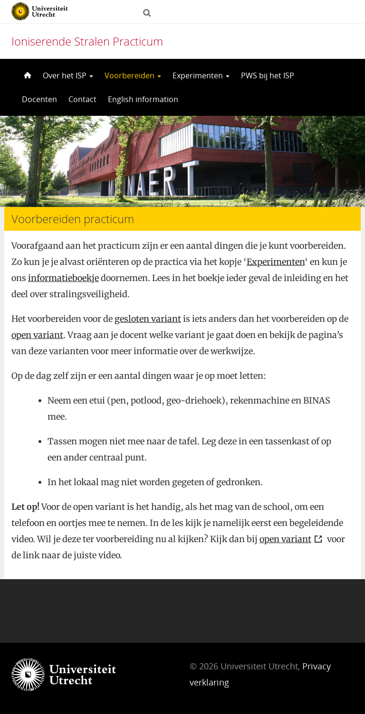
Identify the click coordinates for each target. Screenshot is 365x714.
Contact (82, 99)
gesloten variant (148, 318)
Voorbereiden (133, 75)
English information (143, 99)
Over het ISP (68, 75)
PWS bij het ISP (267, 75)
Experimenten (201, 75)
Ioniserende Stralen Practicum (87, 41)
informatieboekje (63, 277)
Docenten (39, 99)
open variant (37, 334)
